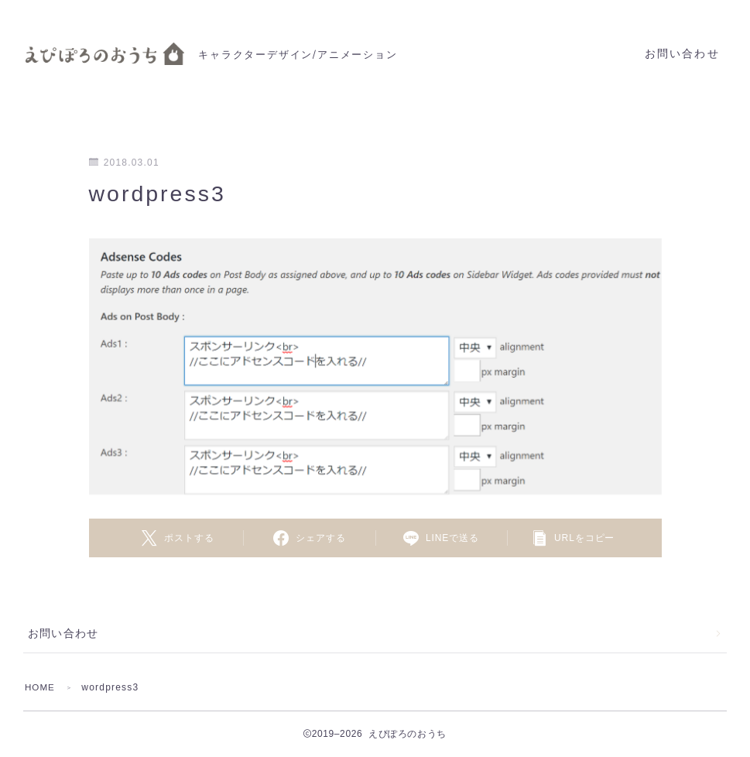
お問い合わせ (682, 53)
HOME (41, 687)
